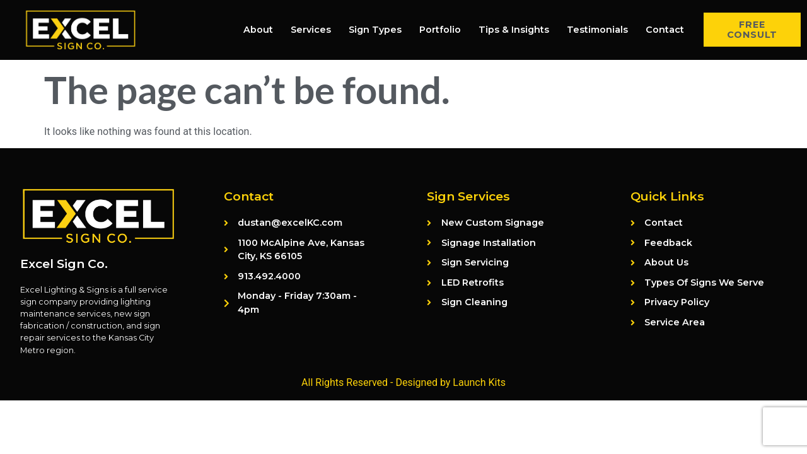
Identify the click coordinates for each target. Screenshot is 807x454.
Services (311, 29)
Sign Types (375, 29)
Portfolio (440, 29)
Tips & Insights (514, 29)
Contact (665, 29)
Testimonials (597, 29)
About (258, 29)
